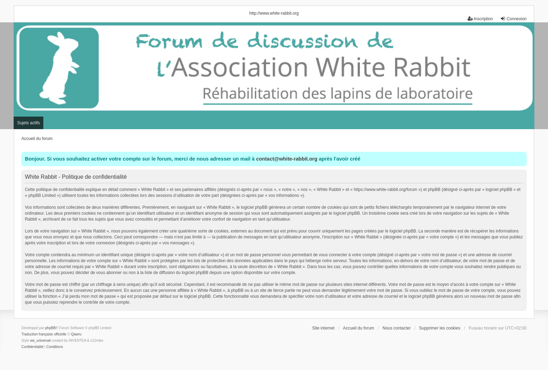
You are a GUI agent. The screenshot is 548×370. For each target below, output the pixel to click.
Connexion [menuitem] (513, 18)
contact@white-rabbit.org (286, 159)
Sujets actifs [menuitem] (28, 122)
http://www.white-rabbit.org (273, 13)
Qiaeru (76, 334)
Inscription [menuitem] (480, 18)
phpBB (50, 328)
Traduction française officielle (43, 334)
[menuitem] (32, 347)
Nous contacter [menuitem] (396, 328)
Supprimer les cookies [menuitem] (439, 328)
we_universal (40, 340)
